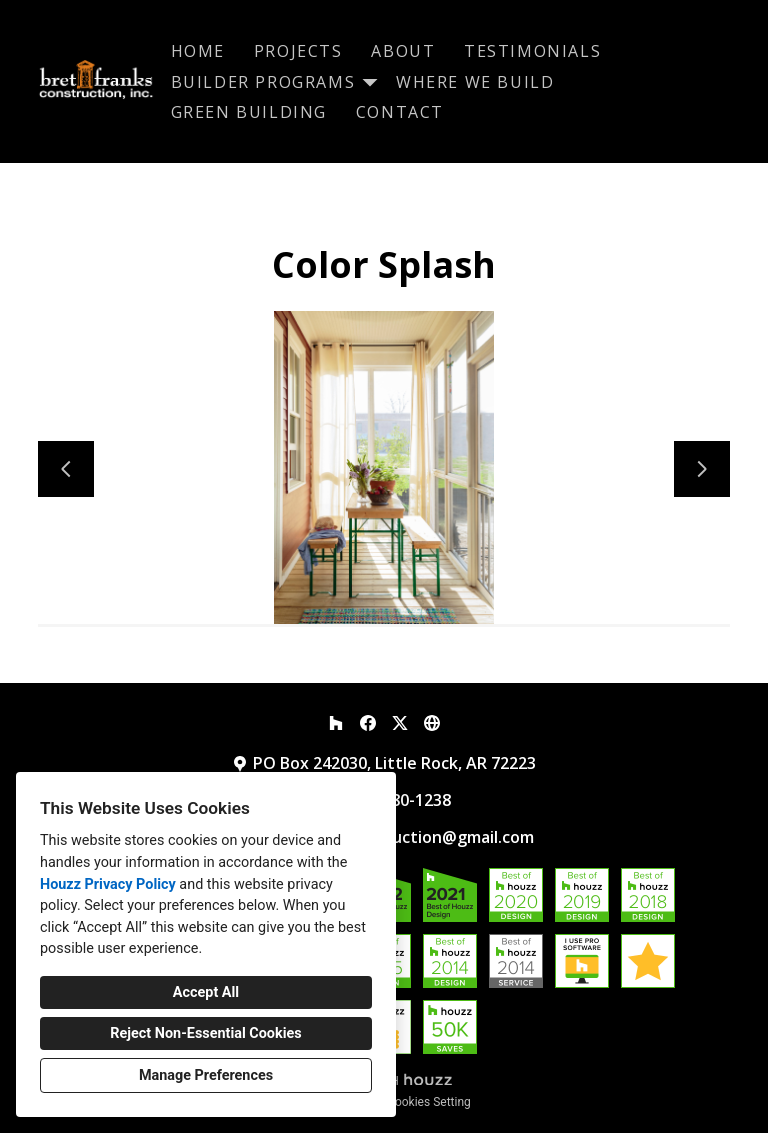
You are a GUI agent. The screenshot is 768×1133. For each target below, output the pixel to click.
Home (198, 51)
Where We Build (475, 82)
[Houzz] (336, 723)
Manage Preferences (206, 1075)
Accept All (206, 992)
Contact (400, 112)
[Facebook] (368, 723)
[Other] (432, 723)
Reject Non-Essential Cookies (205, 1033)
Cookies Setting (429, 1102)
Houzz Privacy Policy (108, 884)
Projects (298, 51)
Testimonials (532, 51)
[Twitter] (400, 723)
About (403, 51)
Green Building (249, 112)
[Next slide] (702, 469)
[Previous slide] (66, 469)
